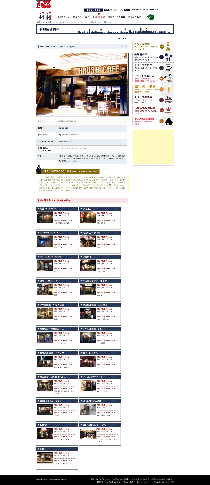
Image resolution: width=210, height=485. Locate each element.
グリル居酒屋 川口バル (95, 329)
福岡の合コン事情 (116, 15)
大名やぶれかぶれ (91, 233)
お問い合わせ (134, 15)
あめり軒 (44, 425)
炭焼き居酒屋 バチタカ (52, 353)
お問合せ (170, 479)
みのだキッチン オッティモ (97, 281)
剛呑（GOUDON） (49, 209)
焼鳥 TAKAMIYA (49, 281)
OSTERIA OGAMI (92, 401)
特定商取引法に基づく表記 (164, 482)
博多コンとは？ (80, 15)
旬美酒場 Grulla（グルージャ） (56, 377)
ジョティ (87, 257)
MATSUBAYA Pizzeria (50, 257)
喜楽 (42, 449)
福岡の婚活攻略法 (142, 479)
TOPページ (63, 15)
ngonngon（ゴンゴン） (51, 401)
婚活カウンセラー (143, 482)
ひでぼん (87, 209)
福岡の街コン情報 (113, 482)
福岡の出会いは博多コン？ (123, 479)
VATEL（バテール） (93, 377)
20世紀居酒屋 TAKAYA (95, 305)
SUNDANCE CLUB (49, 233)
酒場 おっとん (90, 353)
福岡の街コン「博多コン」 (101, 479)
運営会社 (99, 482)
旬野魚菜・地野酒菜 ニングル (55, 329)
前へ (118, 39)
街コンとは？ (128, 482)
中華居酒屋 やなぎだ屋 (52, 305)
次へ (125, 39)
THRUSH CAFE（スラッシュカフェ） (101, 425)
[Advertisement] (153, 147)
